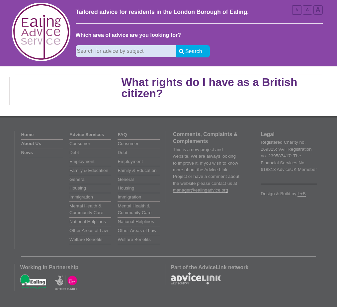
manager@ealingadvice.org (200, 190)
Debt (74, 152)
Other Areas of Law (88, 230)
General (77, 179)
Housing (77, 188)
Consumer (79, 143)
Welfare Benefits (85, 239)
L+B (301, 193)
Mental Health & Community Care (86, 209)
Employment (82, 161)
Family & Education (88, 170)
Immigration (81, 196)
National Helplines (87, 221)
